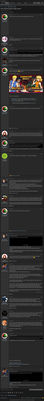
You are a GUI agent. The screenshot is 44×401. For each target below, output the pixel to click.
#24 (42, 58)
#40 (42, 369)
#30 (42, 178)
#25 (42, 68)
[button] (15, 3)
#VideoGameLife (28, 99)
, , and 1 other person (19, 230)
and (14, 65)
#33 (42, 233)
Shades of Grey (4, 397)
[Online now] (4, 325)
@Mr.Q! (11, 283)
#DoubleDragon (15, 99)
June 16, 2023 (32, 103)
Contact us (23, 397)
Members (26, 2)
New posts (2, 4)
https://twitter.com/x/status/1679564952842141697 (19, 364)
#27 (42, 131)
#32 (42, 208)
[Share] (40, 14)
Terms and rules (28, 397)
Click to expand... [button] (26, 380)
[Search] (42, 3)
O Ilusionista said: (13, 235)
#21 (42, 14)
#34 (42, 254)
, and (15, 366)
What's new (12, 2)
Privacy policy (34, 397)
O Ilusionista (4, 10)
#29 (42, 153)
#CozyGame (34, 99)
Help (38, 397)
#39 (42, 333)
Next (11, 12)
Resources (19, 2)
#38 (42, 320)
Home (2, 2)
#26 (42, 106)
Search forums (7, 4)
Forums (7, 2)
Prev (2, 12)
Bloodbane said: (12, 335)
